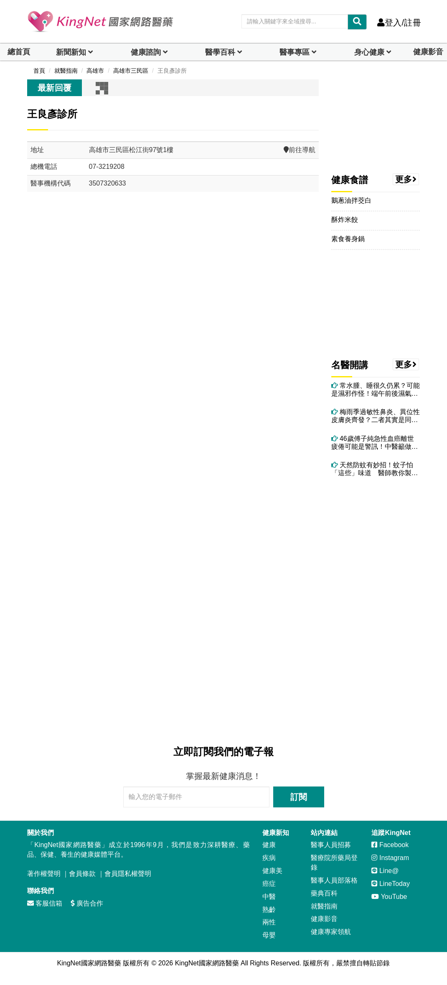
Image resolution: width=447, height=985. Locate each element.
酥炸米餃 (344, 219)
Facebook (390, 844)
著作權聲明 (44, 873)
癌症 (269, 883)
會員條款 (82, 873)
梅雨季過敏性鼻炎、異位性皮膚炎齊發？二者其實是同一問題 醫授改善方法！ (375, 416)
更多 (406, 179)
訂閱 (298, 797)
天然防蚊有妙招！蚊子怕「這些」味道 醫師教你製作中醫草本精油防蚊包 (374, 469)
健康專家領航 (331, 931)
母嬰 (269, 935)
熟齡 (269, 909)
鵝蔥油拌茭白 (351, 200)
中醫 (269, 896)
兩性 (269, 922)
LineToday (390, 883)
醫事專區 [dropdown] (294, 52)
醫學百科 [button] (220, 52)
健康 (269, 844)
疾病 (269, 857)
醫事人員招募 (331, 844)
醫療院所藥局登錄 (334, 862)
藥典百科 (324, 893)
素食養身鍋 (348, 238)
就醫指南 (324, 906)
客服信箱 (44, 903)
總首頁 (19, 52)
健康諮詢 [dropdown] (146, 52)
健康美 (272, 870)
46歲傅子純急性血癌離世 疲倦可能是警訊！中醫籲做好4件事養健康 (375, 443)
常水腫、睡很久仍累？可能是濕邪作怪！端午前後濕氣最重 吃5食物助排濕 (375, 389)
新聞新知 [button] (71, 52)
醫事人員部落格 (334, 880)
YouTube (389, 896)
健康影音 (428, 52)
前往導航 (299, 149)
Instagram (390, 857)
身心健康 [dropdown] (369, 52)
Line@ (385, 870)
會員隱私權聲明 (127, 873)
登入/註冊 (399, 22)
